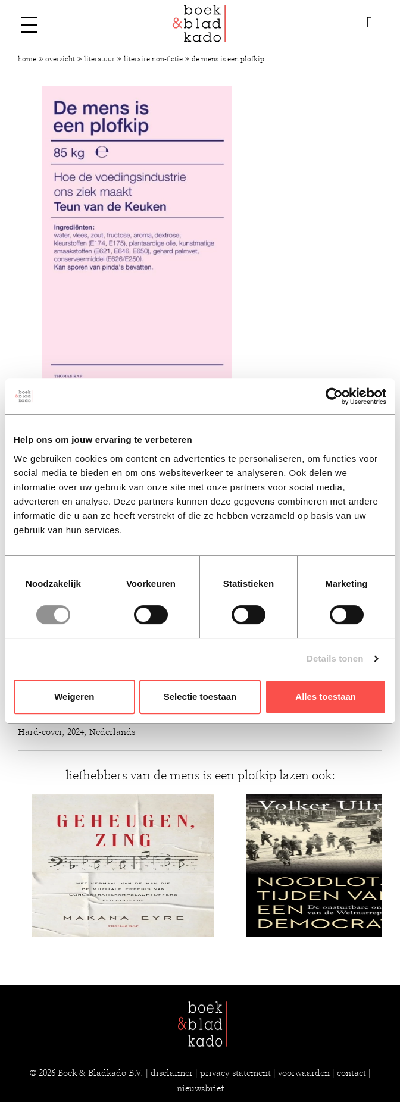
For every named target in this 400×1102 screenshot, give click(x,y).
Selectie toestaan (200, 696)
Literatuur (99, 59)
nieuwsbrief (200, 1088)
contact (351, 1073)
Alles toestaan (325, 696)
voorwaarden (304, 1073)
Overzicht (60, 59)
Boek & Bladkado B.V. (100, 1073)
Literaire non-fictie (153, 59)
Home (27, 59)
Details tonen (335, 658)
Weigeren (74, 696)
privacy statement (235, 1073)
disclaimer (172, 1073)
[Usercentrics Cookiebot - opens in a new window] (334, 396)
